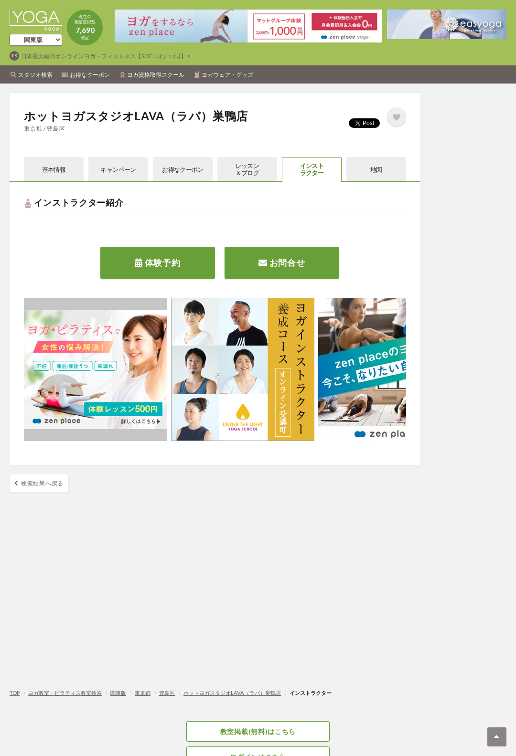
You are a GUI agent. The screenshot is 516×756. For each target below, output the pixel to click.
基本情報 (53, 169)
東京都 (142, 693)
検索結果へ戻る (42, 483)
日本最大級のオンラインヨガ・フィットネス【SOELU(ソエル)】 (103, 56)
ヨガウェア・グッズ (227, 74)
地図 (376, 169)
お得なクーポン (90, 74)
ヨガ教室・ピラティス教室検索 (65, 693)
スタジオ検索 (35, 74)
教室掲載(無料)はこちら (258, 731)
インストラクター (311, 169)
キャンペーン (118, 169)
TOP (15, 693)
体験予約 (157, 262)
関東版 (118, 693)
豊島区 (167, 693)
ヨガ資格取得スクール (155, 74)
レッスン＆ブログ (247, 169)
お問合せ (281, 262)
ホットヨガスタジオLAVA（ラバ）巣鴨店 (232, 693)
